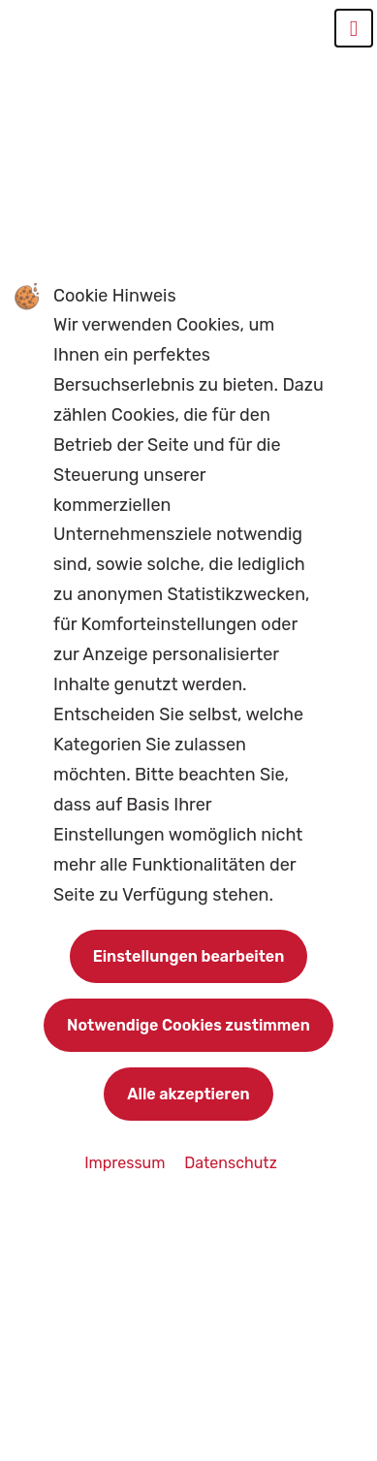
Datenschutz (230, 1163)
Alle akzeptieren (188, 1094)
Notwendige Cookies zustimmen (188, 1025)
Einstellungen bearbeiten (189, 956)
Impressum (126, 1163)
